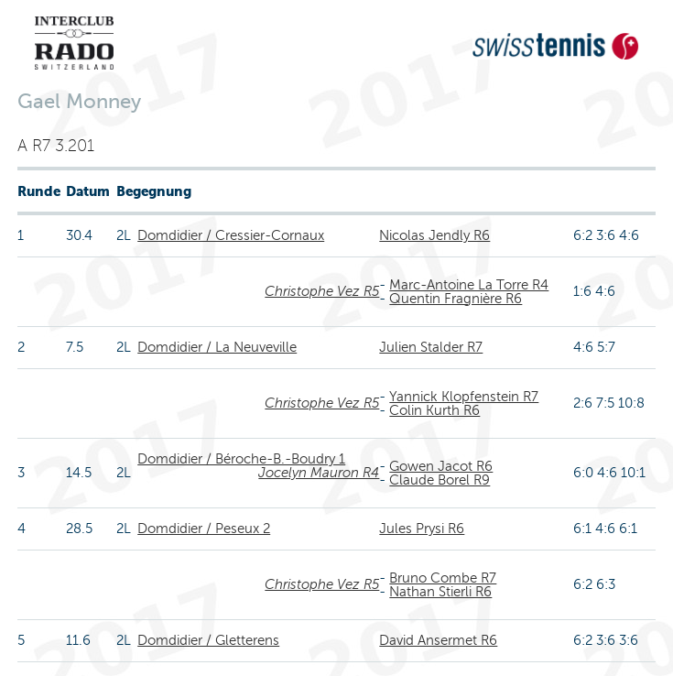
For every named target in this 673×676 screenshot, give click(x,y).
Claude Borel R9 (439, 480)
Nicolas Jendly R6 (434, 235)
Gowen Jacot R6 (441, 466)
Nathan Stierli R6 (440, 591)
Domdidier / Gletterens (208, 640)
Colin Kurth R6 (434, 410)
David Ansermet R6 (438, 640)
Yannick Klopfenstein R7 (463, 396)
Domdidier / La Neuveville (217, 347)
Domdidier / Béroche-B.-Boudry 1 (241, 459)
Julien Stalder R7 (431, 347)
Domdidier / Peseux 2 (203, 528)
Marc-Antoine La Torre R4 (468, 285)
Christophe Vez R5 (322, 291)
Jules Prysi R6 (421, 528)
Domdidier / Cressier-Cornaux (230, 235)
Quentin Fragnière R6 (455, 298)
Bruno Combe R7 (442, 578)
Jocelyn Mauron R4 (318, 472)
